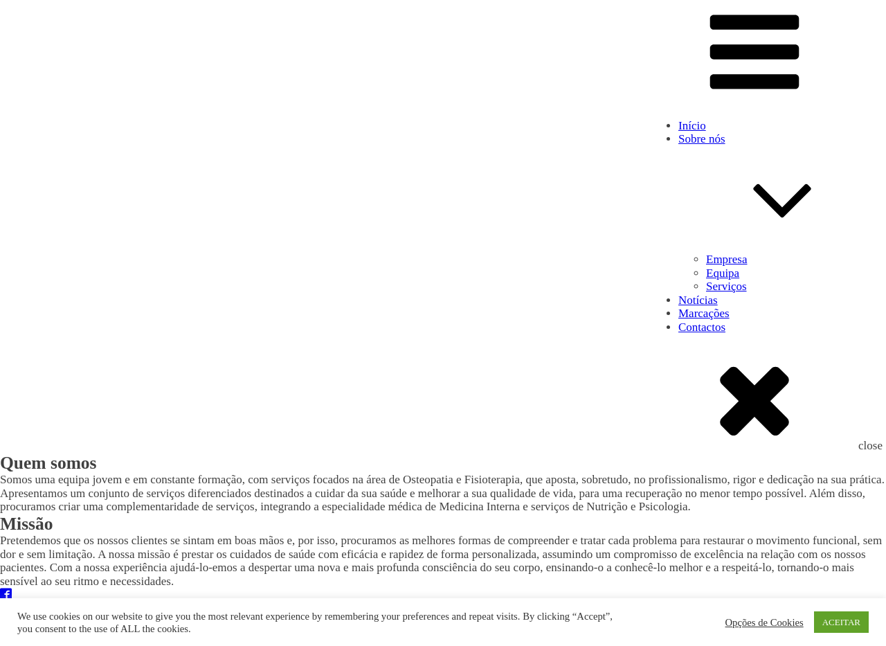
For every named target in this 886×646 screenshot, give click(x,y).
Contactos (701, 327)
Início (692, 125)
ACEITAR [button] (841, 622)
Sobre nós (782, 192)
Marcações (704, 313)
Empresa (726, 259)
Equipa (722, 273)
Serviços (726, 286)
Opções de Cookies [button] (764, 622)
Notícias (698, 300)
